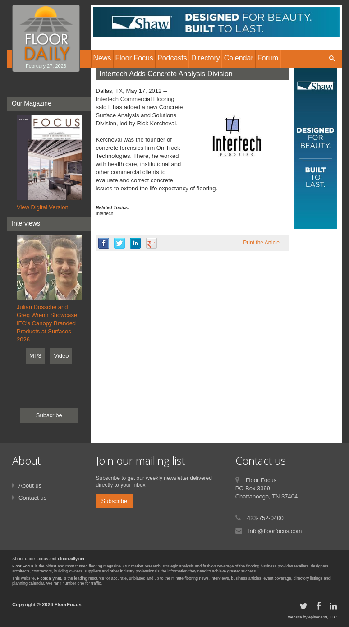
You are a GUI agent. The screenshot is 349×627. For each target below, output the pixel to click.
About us (29, 485)
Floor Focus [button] (134, 58)
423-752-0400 (265, 518)
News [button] (102, 58)
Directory (205, 58)
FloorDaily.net (71, 559)
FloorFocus (68, 604)
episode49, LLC (322, 617)
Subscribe (49, 415)
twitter (119, 243)
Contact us (32, 497)
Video (61, 355)
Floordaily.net (49, 578)
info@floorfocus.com (275, 531)
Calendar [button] (238, 58)
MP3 (35, 355)
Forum (267, 58)
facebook (103, 243)
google (151, 243)
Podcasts (172, 58)
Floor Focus (23, 566)
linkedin (135, 243)
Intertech (105, 213)
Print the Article (261, 243)
